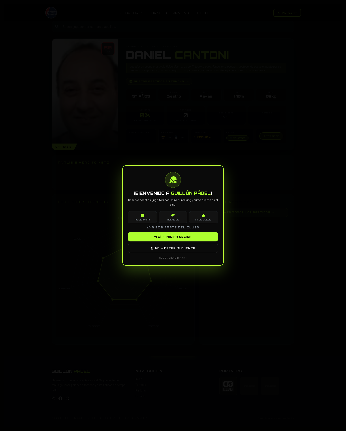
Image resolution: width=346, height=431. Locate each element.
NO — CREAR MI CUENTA (173, 248)
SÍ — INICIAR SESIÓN (173, 236)
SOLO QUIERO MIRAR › (173, 257)
